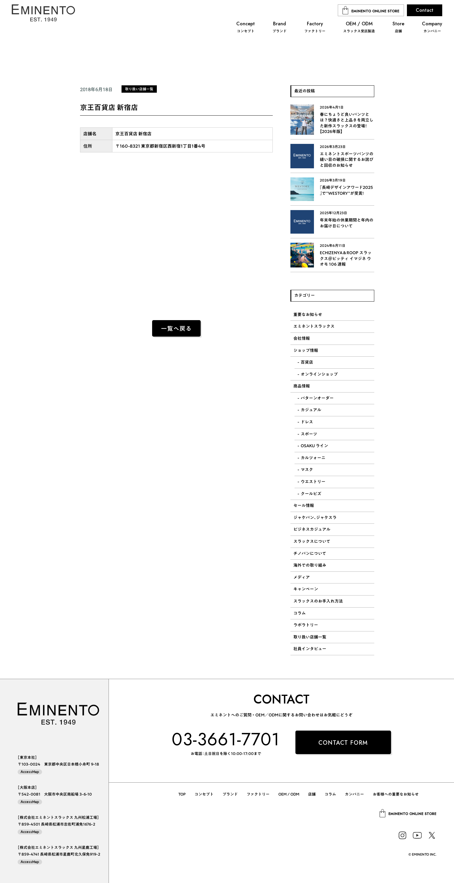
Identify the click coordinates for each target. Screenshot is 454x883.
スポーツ (309, 434)
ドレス (307, 422)
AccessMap (30, 771)
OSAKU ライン (314, 446)
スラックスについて (311, 541)
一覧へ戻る (176, 329)
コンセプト (204, 794)
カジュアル (311, 410)
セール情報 (303, 505)
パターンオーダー (317, 398)
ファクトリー (258, 794)
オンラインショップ (319, 374)
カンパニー (354, 794)
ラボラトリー (305, 625)
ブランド (230, 794)
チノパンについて (309, 553)
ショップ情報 (305, 350)
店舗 (312, 794)
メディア (301, 577)
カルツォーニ (313, 458)
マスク (307, 470)
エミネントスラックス (314, 326)
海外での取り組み (309, 565)
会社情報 (301, 338)
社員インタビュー (309, 649)
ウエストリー (313, 482)
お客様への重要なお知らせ (396, 794)
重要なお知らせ (307, 314)
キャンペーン (305, 589)
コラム (299, 613)
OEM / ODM (288, 794)
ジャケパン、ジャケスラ (315, 518)
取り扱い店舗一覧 (309, 637)
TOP (182, 794)
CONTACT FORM (343, 743)
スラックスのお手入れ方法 (318, 601)
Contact (424, 10)
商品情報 (301, 386)
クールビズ (311, 494)
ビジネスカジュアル (311, 529)
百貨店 (307, 362)
